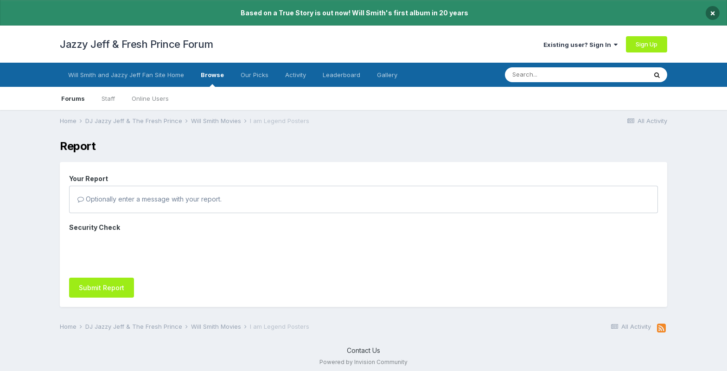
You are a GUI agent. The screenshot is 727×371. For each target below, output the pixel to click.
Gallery (387, 74)
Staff (108, 98)
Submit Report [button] (101, 251)
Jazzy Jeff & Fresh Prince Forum (136, 44)
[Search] (557, 74)
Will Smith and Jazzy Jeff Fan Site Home (126, 74)
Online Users (150, 98)
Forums (73, 98)
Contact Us (363, 346)
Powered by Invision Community (363, 357)
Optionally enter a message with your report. (149, 199)
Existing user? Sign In (580, 44)
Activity (295, 74)
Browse (212, 79)
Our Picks (254, 74)
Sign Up (646, 44)
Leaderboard (341, 74)
